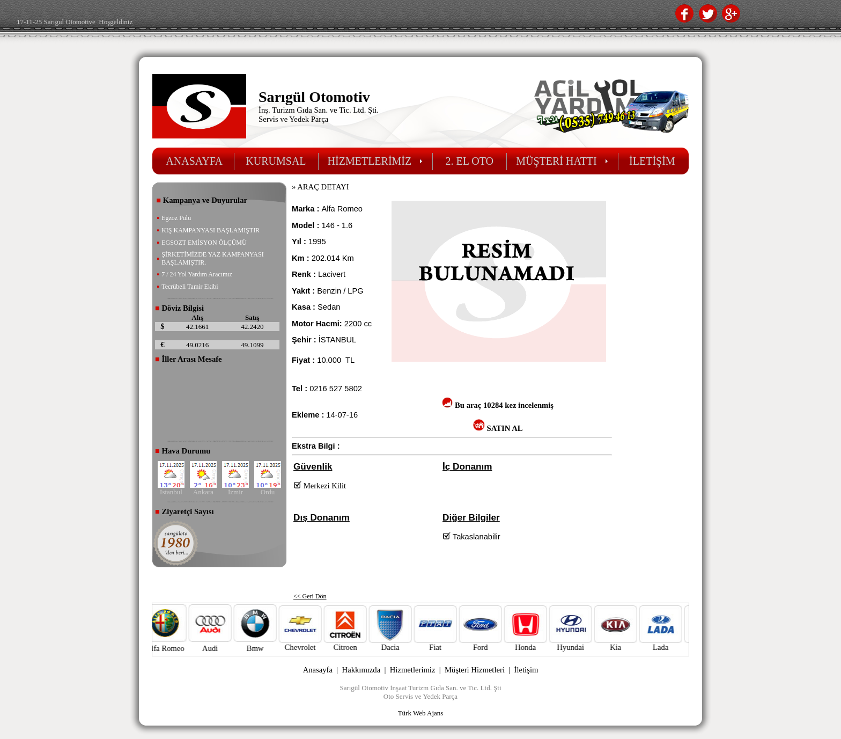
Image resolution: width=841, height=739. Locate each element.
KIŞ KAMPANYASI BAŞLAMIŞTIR (210, 230)
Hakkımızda (361, 669)
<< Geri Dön (310, 596)
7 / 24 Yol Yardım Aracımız (196, 274)
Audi (222, 648)
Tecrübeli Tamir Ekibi (189, 286)
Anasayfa (318, 669)
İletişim (526, 669)
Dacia (402, 644)
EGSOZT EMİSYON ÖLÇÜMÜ (203, 242)
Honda (537, 644)
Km (347, 258)
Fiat (447, 644)
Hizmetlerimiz (413, 669)
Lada (672, 644)
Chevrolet (312, 644)
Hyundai (582, 644)
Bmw (267, 648)
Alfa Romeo (177, 648)
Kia (627, 644)
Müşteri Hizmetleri (475, 669)
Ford (492, 644)
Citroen (357, 644)
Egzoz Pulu (176, 218)
